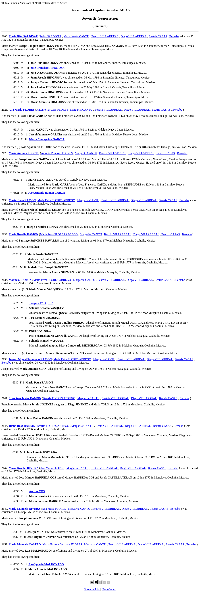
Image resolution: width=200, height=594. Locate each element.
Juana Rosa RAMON (22, 425)
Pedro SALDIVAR (50, 36)
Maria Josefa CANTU (76, 36)
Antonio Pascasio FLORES (52, 109)
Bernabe (174, 36)
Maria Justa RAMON (22, 200)
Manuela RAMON (20, 279)
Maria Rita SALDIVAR (23, 36)
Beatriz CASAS (158, 36)
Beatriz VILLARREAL (104, 36)
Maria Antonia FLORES (24, 153)
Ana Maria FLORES (22, 109)
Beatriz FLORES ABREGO (59, 398)
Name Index (109, 589)
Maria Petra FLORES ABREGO (56, 200)
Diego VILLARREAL (134, 36)
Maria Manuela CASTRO (25, 544)
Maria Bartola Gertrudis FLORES (62, 544)
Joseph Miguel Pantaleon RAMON (30, 359)
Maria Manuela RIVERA (24, 508)
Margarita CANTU (81, 109)
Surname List (92, 589)
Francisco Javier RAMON (25, 398)
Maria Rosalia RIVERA (23, 468)
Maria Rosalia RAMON (23, 234)
